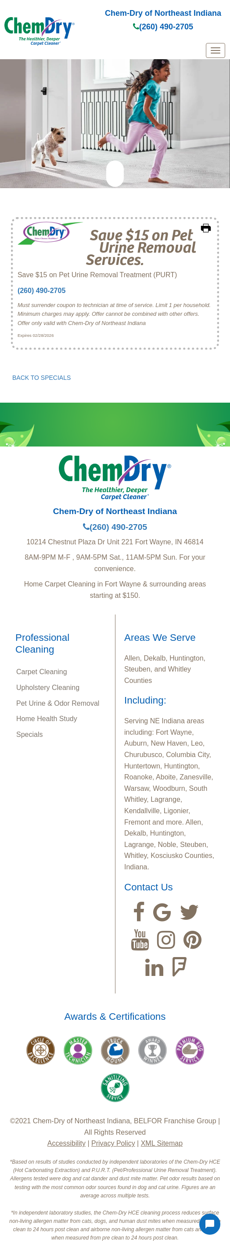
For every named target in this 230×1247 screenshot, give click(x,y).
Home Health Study (46, 718)
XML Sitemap (162, 1143)
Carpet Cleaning (41, 671)
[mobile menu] (215, 50)
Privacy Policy (113, 1143)
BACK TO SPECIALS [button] (41, 377)
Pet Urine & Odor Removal (57, 703)
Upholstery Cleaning (47, 687)
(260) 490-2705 (163, 26)
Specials (29, 734)
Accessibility (66, 1143)
